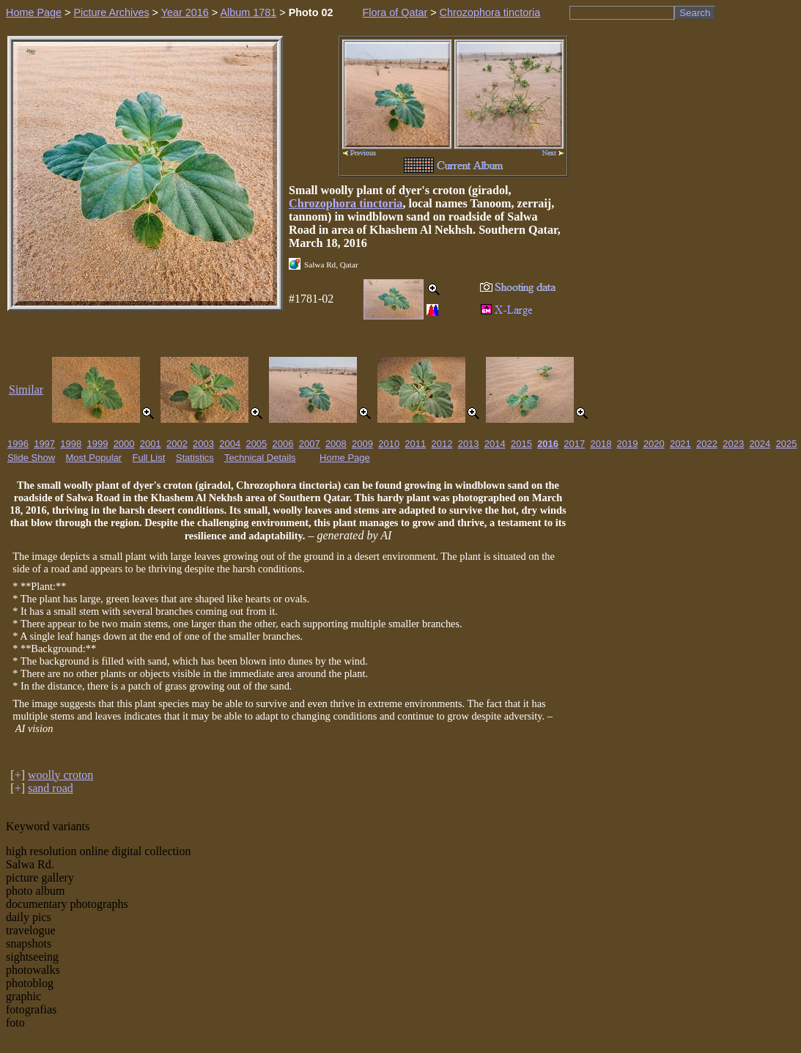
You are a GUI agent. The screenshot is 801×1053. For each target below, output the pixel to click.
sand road (50, 788)
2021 (680, 443)
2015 (521, 443)
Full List (149, 457)
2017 (574, 443)
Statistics (195, 457)
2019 (627, 443)
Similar (26, 389)
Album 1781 (248, 12)
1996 (18, 443)
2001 (150, 443)
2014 (495, 443)
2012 (442, 443)
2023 (733, 443)
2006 (283, 443)
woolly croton (60, 775)
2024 (759, 443)
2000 (124, 443)
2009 (362, 443)
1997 (44, 443)
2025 (786, 443)
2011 (415, 443)
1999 (97, 443)
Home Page (34, 12)
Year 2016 (185, 12)
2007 (309, 443)
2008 (336, 443)
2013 (468, 443)
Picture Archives (111, 12)
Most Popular (94, 457)
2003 (203, 443)
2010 (388, 443)
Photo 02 (311, 12)
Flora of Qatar (394, 12)
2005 (256, 443)
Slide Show (31, 457)
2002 (177, 443)
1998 (70, 443)
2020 (654, 443)
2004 (229, 443)
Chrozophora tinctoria (490, 12)
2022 (706, 443)
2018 (600, 443)
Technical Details (260, 457)
